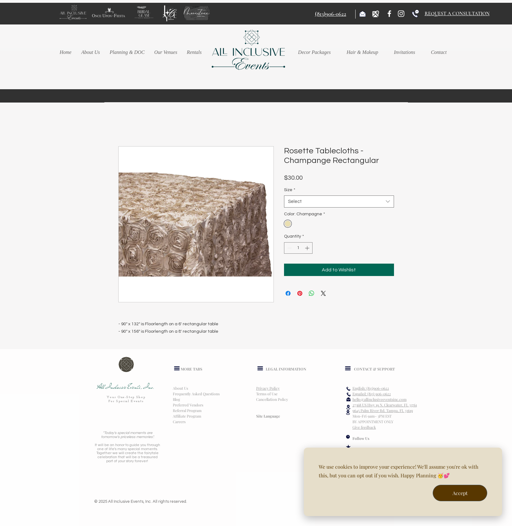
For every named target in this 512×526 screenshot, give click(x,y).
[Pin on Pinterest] (300, 293)
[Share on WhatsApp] (311, 293)
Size (289, 190)
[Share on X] (323, 293)
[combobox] (339, 201)
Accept (460, 493)
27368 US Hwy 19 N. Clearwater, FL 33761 (384, 404)
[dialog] (403, 482)
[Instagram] (401, 13)
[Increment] (308, 248)
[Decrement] (289, 248)
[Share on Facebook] (288, 293)
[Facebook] (389, 13)
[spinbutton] (298, 248)
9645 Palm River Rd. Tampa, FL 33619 (382, 410)
